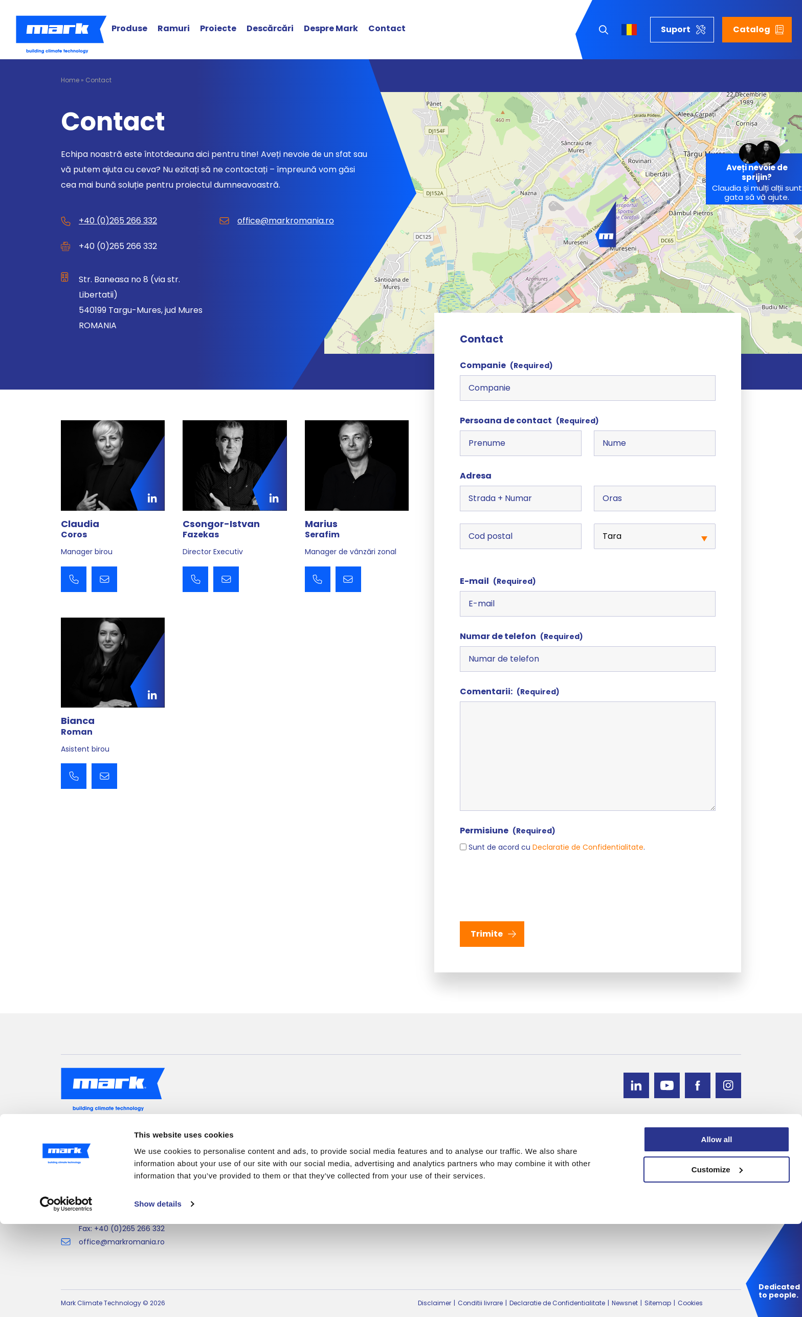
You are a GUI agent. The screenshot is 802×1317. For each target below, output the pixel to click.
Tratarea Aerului (265, 1165)
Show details (158, 1296)
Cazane (415, 1205)
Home (70, 80)
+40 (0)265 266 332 (118, 220)
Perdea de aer (426, 1191)
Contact (387, 29)
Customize (717, 1262)
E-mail (498, 581)
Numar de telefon (521, 636)
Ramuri (174, 29)
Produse (129, 29)
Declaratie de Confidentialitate (587, 847)
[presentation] (537, 886)
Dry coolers (256, 1205)
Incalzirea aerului (431, 1178)
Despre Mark (331, 29)
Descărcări (270, 29)
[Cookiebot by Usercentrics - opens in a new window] (66, 1297)
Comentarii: (510, 691)
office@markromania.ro (285, 220)
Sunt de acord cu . (557, 847)
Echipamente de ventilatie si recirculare (307, 1178)
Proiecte (218, 29)
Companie (506, 365)
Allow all (716, 1232)
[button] (605, 224)
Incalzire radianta (267, 1191)
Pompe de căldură (434, 1165)
